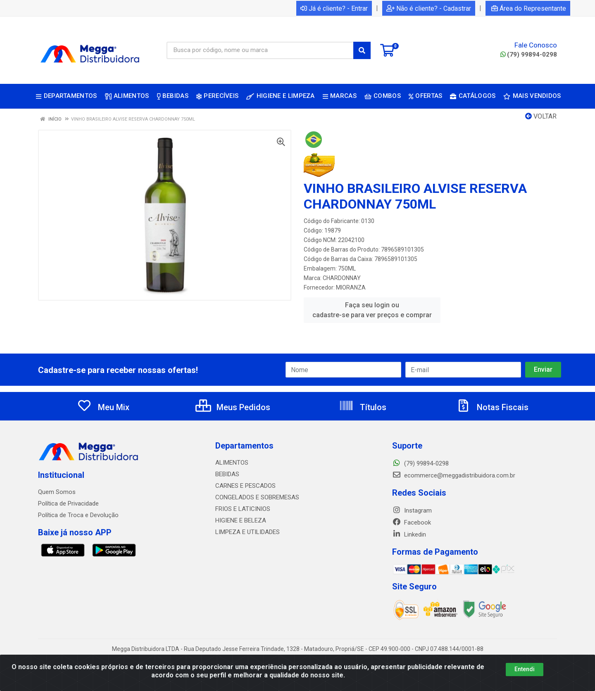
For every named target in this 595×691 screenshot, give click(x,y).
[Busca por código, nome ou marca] (260, 50)
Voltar (541, 116)
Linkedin (409, 534)
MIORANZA (351, 287)
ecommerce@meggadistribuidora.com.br (453, 475)
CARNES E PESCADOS (245, 485)
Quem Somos (57, 492)
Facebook (411, 522)
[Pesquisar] (362, 50)
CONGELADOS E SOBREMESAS (257, 497)
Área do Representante (528, 8)
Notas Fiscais (492, 407)
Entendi (524, 669)
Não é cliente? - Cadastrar (428, 8)
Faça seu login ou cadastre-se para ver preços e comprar (372, 310)
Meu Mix (103, 407)
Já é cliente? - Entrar (334, 8)
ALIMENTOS (231, 462)
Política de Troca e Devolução (78, 515)
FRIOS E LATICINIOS (242, 509)
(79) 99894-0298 (528, 54)
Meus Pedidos (232, 407)
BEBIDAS (227, 474)
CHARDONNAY (342, 278)
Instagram (412, 510)
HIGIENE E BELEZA (240, 520)
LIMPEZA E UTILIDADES (247, 532)
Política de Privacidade (68, 503)
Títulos (362, 407)
